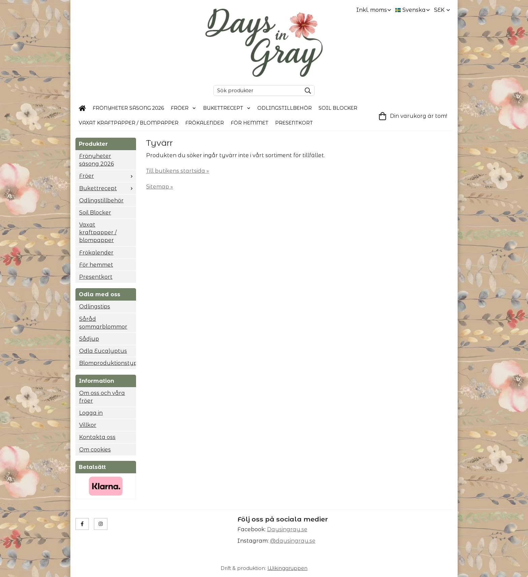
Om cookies (95, 449)
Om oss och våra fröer (102, 397)
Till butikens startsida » (177, 171)
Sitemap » (159, 186)
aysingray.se (289, 529)
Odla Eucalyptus (103, 351)
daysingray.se (296, 541)
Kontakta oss (97, 437)
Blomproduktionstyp (107, 363)
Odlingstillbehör (284, 108)
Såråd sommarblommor (103, 323)
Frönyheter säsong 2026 (128, 108)
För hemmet (249, 123)
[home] (82, 108)
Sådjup (89, 339)
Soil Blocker (338, 108)
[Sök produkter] (256, 91)
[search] (306, 91)
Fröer (183, 108)
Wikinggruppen (287, 568)
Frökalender (204, 123)
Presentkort (294, 123)
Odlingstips (94, 306)
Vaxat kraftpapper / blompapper (128, 123)
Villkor (87, 425)
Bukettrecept (227, 108)
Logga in (91, 413)
